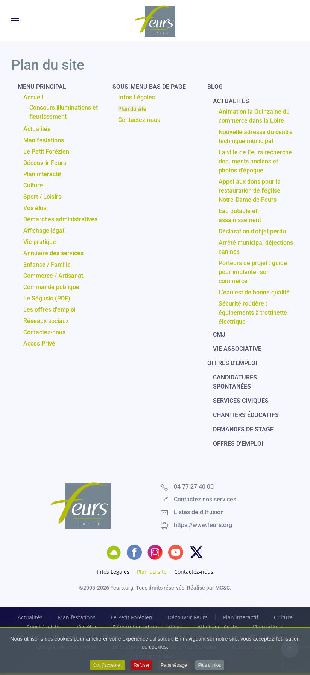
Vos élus (34, 208)
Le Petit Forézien (46, 151)
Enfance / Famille (47, 264)
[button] (15, 21)
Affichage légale (217, 627)
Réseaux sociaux (46, 321)
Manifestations (43, 140)
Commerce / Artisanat (53, 275)
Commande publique (51, 287)
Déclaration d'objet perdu (252, 231)
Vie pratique (39, 241)
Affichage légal (43, 230)
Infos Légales (136, 97)
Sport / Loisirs (42, 196)
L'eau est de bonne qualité (254, 292)
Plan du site (132, 109)
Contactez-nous (44, 332)
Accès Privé (39, 343)
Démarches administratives (60, 219)
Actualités (36, 129)
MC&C (222, 588)
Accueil (33, 97)
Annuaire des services (53, 253)
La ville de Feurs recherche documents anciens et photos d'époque (255, 161)
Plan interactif (42, 174)
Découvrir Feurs (44, 162)
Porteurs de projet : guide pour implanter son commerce (253, 272)
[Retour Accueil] (155, 21)
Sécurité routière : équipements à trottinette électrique (253, 312)
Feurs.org (121, 588)
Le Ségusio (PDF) (46, 298)
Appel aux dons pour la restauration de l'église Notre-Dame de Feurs (250, 190)
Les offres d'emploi (49, 309)
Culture (33, 185)
